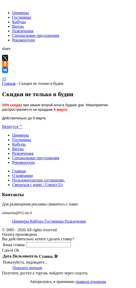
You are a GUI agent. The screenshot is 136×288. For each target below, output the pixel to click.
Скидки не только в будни (41, 83)
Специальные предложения (35, 35)
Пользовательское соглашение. (38, 180)
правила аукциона (90, 281)
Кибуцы (19, 22)
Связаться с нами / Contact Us (37, 184)
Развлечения (22, 31)
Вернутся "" (12, 126)
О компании (22, 175)
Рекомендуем (23, 40)
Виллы (18, 26)
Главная (9, 83)
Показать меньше (27, 268)
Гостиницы (21, 17)
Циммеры (20, 13)
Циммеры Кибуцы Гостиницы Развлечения (49, 221)
